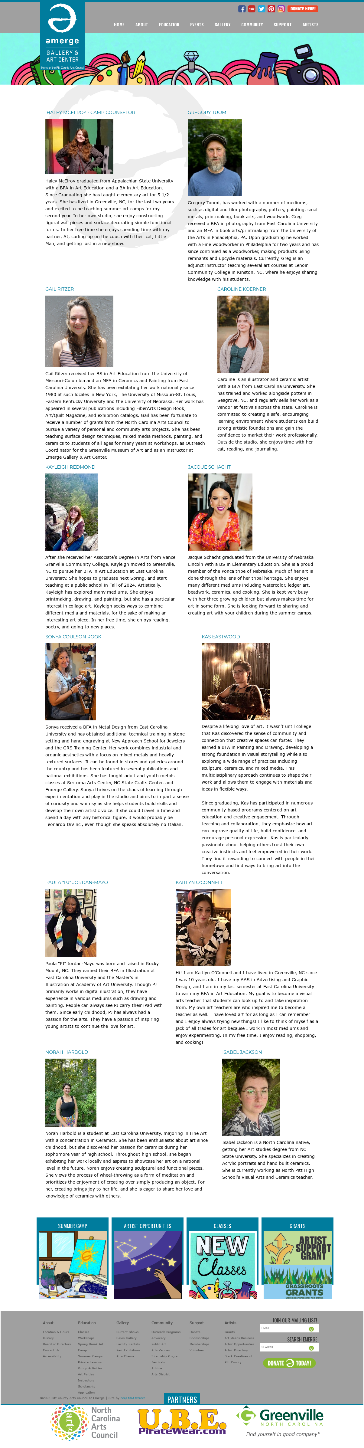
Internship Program (165, 1356)
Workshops (86, 1338)
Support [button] (283, 24)
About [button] (141, 24)
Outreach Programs (165, 1332)
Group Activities (90, 1368)
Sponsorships (199, 1338)
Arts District (160, 1374)
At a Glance (125, 1356)
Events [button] (197, 24)
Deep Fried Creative (133, 1398)
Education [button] (169, 24)
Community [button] (252, 24)
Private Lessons (90, 1362)
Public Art (158, 1344)
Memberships (199, 1344)
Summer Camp (72, 1226)
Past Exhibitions (128, 1350)
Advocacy (158, 1338)
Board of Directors (57, 1344)
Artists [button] (311, 24)
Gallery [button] (222, 24)
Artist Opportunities (147, 1226)
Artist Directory (236, 1350)
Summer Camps (90, 1356)
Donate (195, 1332)
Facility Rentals (128, 1344)
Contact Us (51, 1350)
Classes (222, 1226)
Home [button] (119, 24)
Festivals (158, 1362)
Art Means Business (239, 1338)
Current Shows (127, 1332)
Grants (298, 1226)
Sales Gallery (126, 1338)
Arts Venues (160, 1350)
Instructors (86, 1380)
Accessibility (52, 1356)
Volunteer (197, 1350)
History (48, 1338)
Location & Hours (56, 1332)
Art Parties (86, 1374)
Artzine (156, 1368)
